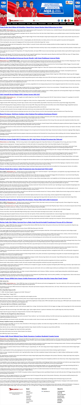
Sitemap (59, 399)
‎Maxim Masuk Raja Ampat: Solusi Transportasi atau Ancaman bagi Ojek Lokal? (26, 169)
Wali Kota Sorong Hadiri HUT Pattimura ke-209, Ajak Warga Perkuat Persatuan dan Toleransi (31, 139)
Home (9, 23)
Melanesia (34, 23)
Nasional (14, 23)
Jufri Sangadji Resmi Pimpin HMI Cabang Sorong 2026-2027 (20, 94)
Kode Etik (59, 393)
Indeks (27, 403)
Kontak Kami (60, 396)
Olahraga (28, 398)
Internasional (21, 23)
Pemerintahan (42, 23)
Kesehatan (56, 23)
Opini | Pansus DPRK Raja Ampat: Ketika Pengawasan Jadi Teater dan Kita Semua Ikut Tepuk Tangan (33, 278)
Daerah (28, 23)
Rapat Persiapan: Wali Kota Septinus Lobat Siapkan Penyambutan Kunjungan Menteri (28, 114)
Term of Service (61, 394)
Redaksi (59, 403)
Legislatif (49, 23)
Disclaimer (60, 401)
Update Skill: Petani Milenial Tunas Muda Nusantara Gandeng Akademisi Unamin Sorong (29, 336)
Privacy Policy (61, 398)
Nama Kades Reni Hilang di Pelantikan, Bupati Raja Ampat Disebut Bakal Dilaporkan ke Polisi (31, 27)
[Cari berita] (40, 20)
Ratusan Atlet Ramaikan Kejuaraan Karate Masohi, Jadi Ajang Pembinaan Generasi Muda (30, 58)
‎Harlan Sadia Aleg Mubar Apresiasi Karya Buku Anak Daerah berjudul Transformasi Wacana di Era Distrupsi (36, 222)
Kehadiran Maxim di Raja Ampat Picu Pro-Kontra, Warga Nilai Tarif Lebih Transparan (29, 199)
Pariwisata (70, 23)
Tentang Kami (61, 391)
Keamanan (63, 23)
